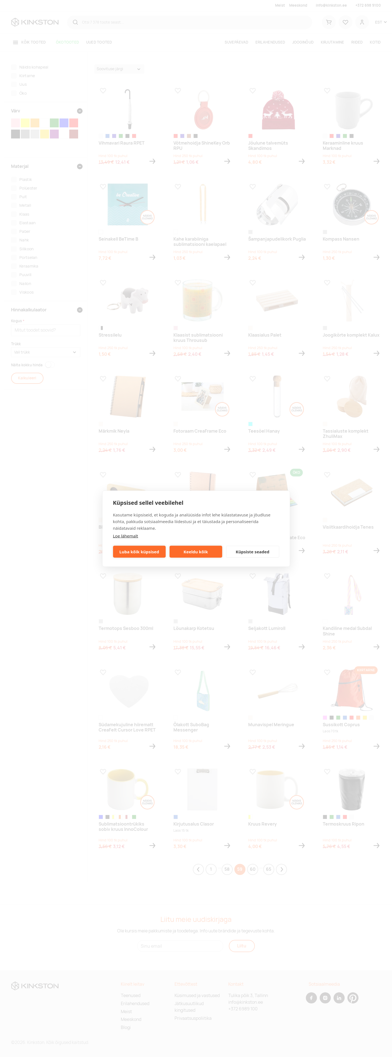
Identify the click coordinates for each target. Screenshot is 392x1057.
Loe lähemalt (125, 535)
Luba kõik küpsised (139, 551)
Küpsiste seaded (253, 551)
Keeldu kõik (196, 551)
